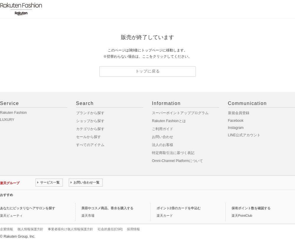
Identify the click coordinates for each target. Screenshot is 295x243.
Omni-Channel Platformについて (177, 161)
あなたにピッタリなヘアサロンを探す (27, 208)
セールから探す (88, 137)
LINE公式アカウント (244, 135)
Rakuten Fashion (13, 113)
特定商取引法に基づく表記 (173, 153)
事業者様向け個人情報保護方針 (70, 229)
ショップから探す (90, 121)
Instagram (236, 128)
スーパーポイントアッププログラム (180, 113)
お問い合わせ (162, 137)
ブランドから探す (90, 113)
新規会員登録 (238, 113)
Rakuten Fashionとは (169, 121)
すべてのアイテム (90, 145)
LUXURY (7, 120)
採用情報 (133, 229)
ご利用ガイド (162, 129)
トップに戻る (147, 71)
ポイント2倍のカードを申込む (179, 208)
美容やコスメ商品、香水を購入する (107, 208)
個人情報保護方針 (30, 229)
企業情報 (6, 229)
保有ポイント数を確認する (251, 208)
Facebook (236, 121)
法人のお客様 (162, 145)
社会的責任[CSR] (110, 229)
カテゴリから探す (90, 129)
